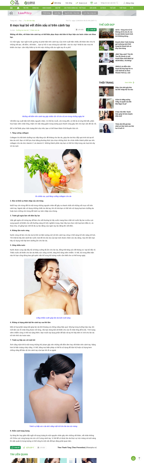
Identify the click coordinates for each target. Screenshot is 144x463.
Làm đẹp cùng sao (90, 13)
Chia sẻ (92, 30)
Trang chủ (13, 20)
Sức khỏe (93, 8)
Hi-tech (103, 8)
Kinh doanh (47, 8)
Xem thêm (128, 82)
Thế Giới (112, 8)
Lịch (93, 3)
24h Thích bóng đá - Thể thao (75, 8)
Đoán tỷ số (81, 3)
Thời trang (46, 13)
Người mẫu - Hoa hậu (72, 13)
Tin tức (26, 8)
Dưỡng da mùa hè (22, 30)
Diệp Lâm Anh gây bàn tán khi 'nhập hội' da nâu (124, 88)
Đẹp (20, 20)
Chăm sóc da (34, 30)
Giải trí (57, 8)
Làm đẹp (57, 13)
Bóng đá (36, 8)
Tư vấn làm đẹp (29, 20)
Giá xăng (69, 3)
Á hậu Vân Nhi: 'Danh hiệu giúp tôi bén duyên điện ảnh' (124, 114)
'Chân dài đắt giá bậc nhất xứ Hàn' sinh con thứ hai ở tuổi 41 (124, 126)
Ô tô (131, 8)
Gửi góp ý (28, 448)
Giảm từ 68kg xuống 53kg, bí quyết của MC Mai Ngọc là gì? (123, 102)
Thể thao (122, 8)
